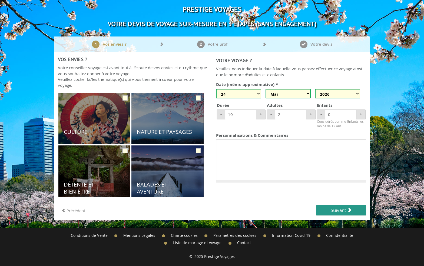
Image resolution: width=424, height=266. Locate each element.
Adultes (275, 105)
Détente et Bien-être (79, 188)
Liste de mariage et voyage (197, 242)
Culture (75, 131)
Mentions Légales (139, 235)
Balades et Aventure (152, 188)
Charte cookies (184, 235)
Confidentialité (339, 235)
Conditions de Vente (89, 235)
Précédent (73, 210)
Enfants (324, 105)
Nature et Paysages (164, 131)
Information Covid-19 (291, 235)
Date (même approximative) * (247, 84)
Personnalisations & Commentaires (252, 135)
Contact (244, 242)
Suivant (341, 210)
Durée (223, 105)
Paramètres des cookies (234, 235)
